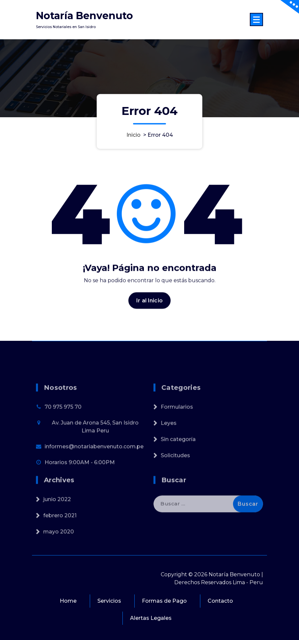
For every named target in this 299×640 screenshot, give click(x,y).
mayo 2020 (58, 544)
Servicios (109, 601)
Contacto (220, 601)
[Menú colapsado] (256, 19)
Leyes (169, 441)
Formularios (177, 425)
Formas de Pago (164, 601)
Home (68, 601)
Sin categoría (178, 457)
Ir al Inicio (149, 305)
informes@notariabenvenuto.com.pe (94, 464)
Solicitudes (175, 473)
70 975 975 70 (63, 425)
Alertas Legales (151, 618)
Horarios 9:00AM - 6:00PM (80, 480)
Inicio (133, 134)
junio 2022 (57, 512)
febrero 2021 (60, 528)
